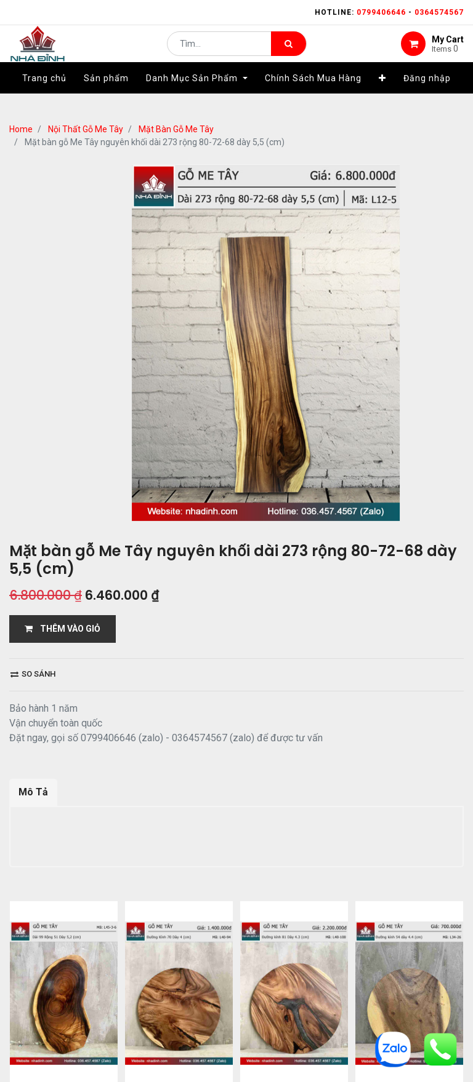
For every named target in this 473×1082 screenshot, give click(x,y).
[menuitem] (44, 96)
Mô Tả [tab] (33, 792)
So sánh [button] (32, 673)
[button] (382, 96)
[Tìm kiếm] (288, 53)
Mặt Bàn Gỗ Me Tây (176, 129)
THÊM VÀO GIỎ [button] (62, 629)
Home (21, 129)
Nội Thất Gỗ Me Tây (85, 129)
